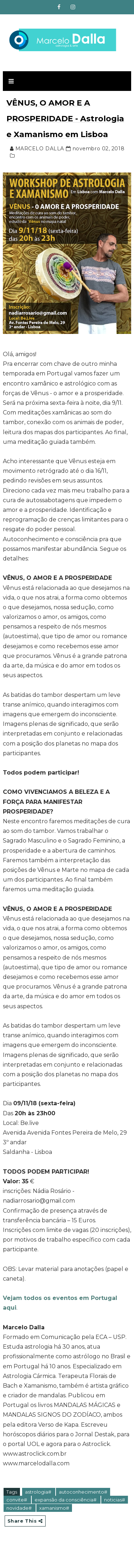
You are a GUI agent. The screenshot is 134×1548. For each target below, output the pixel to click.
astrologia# (38, 1492)
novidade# (19, 1508)
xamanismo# (54, 1508)
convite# (17, 1500)
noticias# (114, 1500)
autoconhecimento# (83, 1492)
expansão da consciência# (66, 1500)
